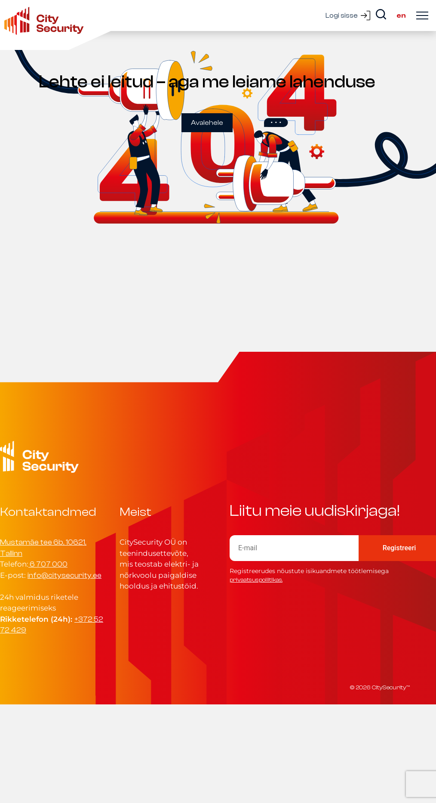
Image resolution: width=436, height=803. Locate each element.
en (401, 15)
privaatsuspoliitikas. (256, 580)
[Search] (381, 14)
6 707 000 (49, 564)
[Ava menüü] (422, 15)
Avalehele (207, 123)
